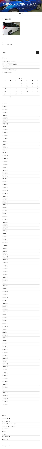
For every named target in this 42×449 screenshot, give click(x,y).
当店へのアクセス (6, 436)
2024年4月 (5, 176)
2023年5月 (5, 207)
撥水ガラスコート (6, 428)
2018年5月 (5, 381)
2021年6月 (5, 274)
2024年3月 (5, 178)
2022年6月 (5, 239)
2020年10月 (5, 297)
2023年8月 (5, 199)
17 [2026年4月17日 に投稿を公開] (27, 88)
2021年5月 (5, 277)
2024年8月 (5, 164)
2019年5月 (5, 346)
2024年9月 (5, 161)
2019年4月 (5, 349)
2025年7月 (5, 132)
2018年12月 (5, 361)
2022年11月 (5, 225)
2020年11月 (5, 294)
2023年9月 (5, 196)
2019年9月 (5, 335)
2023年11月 (5, 190)
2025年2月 (5, 147)
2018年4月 (5, 384)
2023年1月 (5, 219)
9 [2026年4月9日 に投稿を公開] (21, 86)
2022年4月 (5, 245)
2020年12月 (5, 291)
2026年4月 (5, 106)
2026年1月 (5, 115)
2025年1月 (5, 150)
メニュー (21, 13)
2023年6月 (5, 204)
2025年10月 (5, 124)
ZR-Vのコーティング (7, 72)
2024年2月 (5, 181)
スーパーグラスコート (7, 421)
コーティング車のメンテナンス (10, 64)
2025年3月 (5, 144)
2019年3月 (5, 352)
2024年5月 (5, 173)
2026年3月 (5, 109)
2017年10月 (5, 401)
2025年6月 (5, 135)
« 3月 (10, 96)
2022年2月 (5, 251)
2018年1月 (5, 392)
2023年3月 (5, 213)
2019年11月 (5, 329)
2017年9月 (5, 404)
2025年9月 (5, 126)
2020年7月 (5, 306)
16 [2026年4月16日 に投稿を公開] (21, 88)
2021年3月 (5, 283)
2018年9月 (5, 369)
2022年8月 (5, 233)
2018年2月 (5, 390)
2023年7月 (5, 202)
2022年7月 (5, 236)
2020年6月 (5, 309)
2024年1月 (5, 184)
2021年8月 (5, 268)
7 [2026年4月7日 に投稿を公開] (10, 86)
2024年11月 (5, 155)
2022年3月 (5, 248)
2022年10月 (5, 228)
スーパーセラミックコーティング (9, 423)
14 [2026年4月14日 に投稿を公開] (10, 88)
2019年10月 (5, 332)
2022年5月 (5, 242)
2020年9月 (5, 300)
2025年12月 (5, 118)
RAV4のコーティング (8, 67)
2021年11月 (5, 259)
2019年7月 (5, 340)
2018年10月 (5, 366)
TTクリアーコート (6, 418)
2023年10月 (5, 193)
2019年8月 (5, 338)
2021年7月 (5, 271)
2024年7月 (5, 167)
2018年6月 (5, 378)
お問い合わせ (5, 439)
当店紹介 (4, 431)
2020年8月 (5, 303)
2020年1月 (5, 323)
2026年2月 (5, 112)
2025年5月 (5, 138)
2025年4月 (5, 141)
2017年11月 (5, 398)
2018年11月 (5, 364)
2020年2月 (5, 320)
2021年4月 (5, 280)
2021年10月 (5, 262)
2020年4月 (5, 314)
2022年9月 (5, 231)
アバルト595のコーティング (9, 61)
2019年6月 (5, 343)
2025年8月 (5, 129)
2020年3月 (5, 317)
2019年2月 (5, 355)
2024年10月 (5, 158)
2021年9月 (5, 265)
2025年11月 (5, 121)
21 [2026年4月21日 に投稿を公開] (10, 91)
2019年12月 (5, 326)
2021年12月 (5, 257)
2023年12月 (5, 187)
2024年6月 (5, 170)
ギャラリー (4, 434)
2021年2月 (5, 285)
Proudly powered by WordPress (8, 446)
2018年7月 (5, 375)
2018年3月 (5, 387)
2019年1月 (5, 358)
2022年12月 (5, 222)
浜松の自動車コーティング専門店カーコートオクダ (19, 4)
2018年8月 (5, 372)
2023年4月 (5, 210)
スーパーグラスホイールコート (8, 426)
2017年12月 (5, 395)
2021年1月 (5, 288)
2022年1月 (5, 254)
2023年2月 (5, 216)
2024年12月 (5, 152)
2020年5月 (5, 312)
